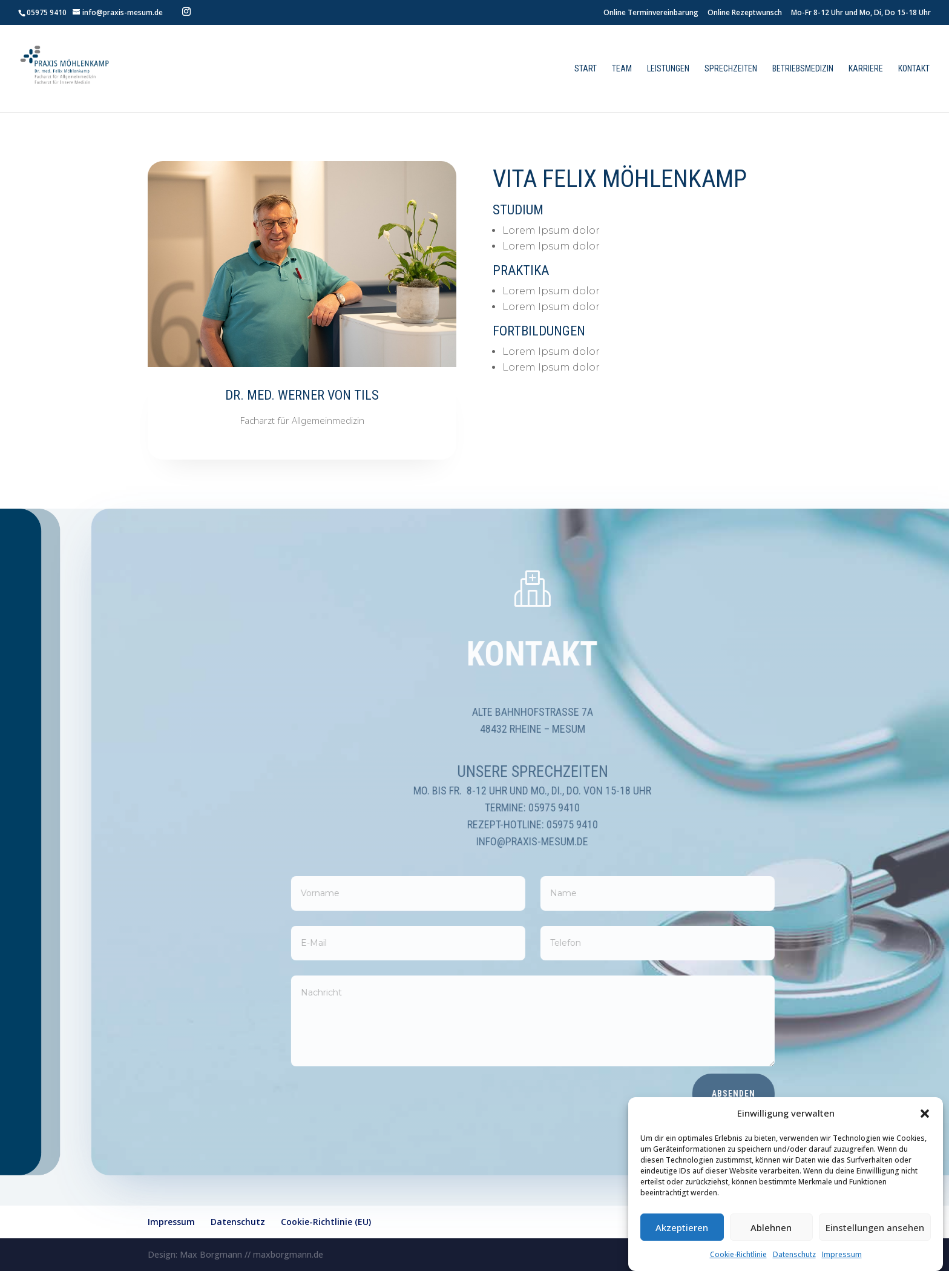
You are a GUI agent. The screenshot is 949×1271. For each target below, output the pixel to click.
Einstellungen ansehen (875, 1227)
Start (585, 68)
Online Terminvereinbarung (650, 13)
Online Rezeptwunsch (745, 13)
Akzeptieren (681, 1227)
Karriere (866, 68)
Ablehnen (771, 1227)
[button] (925, 1114)
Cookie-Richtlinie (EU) (326, 1221)
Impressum (842, 1254)
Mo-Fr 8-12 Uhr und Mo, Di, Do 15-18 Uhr (861, 13)
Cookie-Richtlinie (738, 1254)
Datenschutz (794, 1254)
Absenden (788, 1093)
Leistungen (668, 68)
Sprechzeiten (730, 68)
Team (622, 68)
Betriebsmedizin (802, 68)
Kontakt (914, 68)
